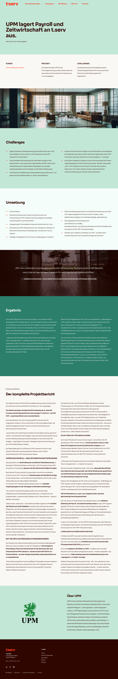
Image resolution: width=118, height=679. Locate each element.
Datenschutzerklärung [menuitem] (28, 672)
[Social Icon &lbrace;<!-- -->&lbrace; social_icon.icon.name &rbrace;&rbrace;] (7, 667)
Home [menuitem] (43, 653)
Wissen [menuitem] (43, 660)
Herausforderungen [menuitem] (47, 655)
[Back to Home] (12, 3)
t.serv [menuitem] (43, 649)
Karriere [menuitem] (43, 662)
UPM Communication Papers (15, 68)
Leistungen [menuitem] (44, 657)
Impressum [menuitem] (17, 672)
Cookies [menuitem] (39, 672)
